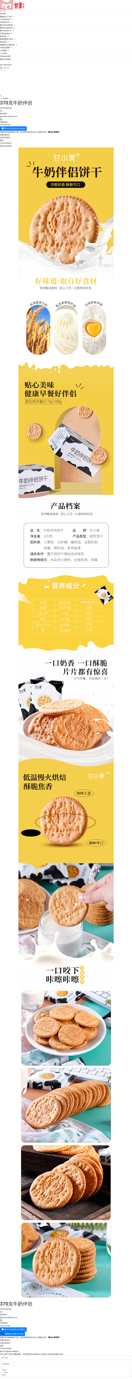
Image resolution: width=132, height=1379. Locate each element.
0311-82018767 (6, 65)
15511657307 (5, 125)
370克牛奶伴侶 (5, 143)
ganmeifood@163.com (8, 116)
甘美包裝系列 (5, 137)
